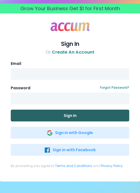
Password (20, 88)
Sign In (70, 115)
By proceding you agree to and (67, 166)
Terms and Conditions (73, 166)
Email (16, 63)
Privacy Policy (112, 166)
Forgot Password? (114, 87)
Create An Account (73, 52)
